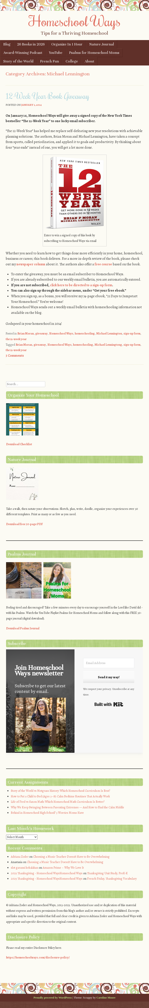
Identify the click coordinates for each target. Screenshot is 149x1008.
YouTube (55, 52)
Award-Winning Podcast (22, 52)
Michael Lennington (109, 333)
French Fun (49, 61)
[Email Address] (108, 663)
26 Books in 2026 (31, 44)
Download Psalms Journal (22, 628)
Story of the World (18, 61)
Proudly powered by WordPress (53, 997)
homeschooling (85, 333)
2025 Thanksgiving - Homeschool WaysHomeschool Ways (47, 873)
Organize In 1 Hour (67, 44)
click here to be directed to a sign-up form (81, 285)
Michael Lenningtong (108, 345)
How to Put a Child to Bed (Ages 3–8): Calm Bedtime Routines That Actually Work (60, 796)
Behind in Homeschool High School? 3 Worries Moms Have (47, 813)
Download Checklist (19, 444)
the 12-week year (16, 339)
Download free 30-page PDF (24, 524)
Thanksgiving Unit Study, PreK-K (107, 873)
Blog (6, 44)
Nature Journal (101, 44)
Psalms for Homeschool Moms (94, 52)
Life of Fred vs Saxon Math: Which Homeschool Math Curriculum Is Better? (57, 802)
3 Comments (15, 355)
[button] (40, 725)
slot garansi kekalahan (24, 868)
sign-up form (131, 333)
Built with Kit (108, 704)
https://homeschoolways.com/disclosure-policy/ (38, 957)
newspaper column (30, 264)
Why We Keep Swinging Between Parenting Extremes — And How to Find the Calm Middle (67, 807)
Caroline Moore (105, 997)
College (72, 61)
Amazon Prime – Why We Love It (63, 868)
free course (103, 264)
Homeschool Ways (75, 21)
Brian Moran (25, 333)
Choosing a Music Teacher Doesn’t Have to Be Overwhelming (71, 857)
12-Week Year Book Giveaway (47, 96)
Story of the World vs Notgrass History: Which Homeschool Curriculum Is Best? (60, 791)
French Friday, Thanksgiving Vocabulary (112, 879)
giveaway (41, 333)
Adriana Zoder (20, 857)
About (89, 61)
